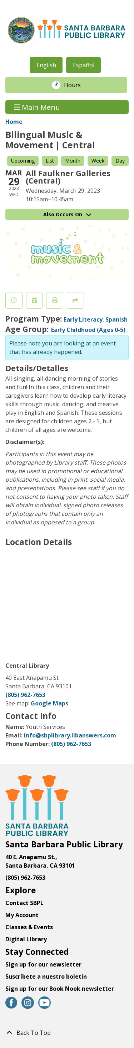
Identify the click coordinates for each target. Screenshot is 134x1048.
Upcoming (23, 160)
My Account (22, 915)
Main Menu (37, 107)
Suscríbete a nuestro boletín (46, 976)
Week (97, 160)
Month (72, 160)
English (46, 65)
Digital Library (26, 939)
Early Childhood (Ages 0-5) (88, 330)
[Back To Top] (67, 1032)
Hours (76, 85)
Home (14, 122)
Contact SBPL (24, 903)
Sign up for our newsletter (43, 964)
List (50, 160)
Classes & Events (29, 927)
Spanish (116, 319)
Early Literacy (83, 319)
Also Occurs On (67, 214)
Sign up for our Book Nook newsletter (60, 989)
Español (83, 65)
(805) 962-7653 (25, 695)
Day (120, 160)
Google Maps (49, 703)
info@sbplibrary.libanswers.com (70, 735)
